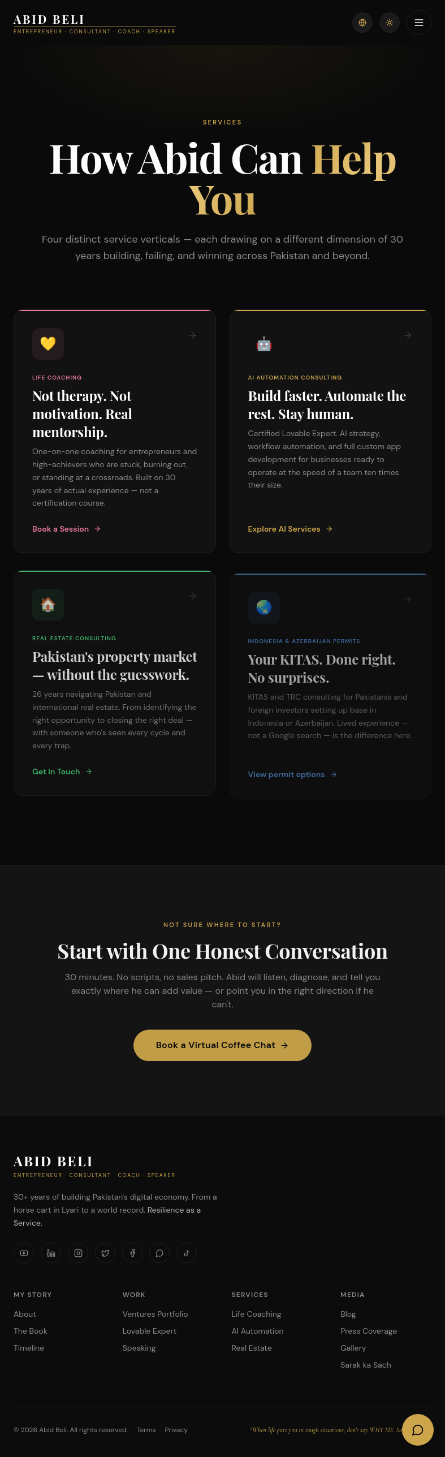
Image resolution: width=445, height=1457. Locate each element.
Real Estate (252, 1348)
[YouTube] (24, 1253)
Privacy (176, 1429)
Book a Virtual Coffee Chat (223, 1051)
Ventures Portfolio (155, 1314)
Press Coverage (368, 1331)
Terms (146, 1429)
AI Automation (258, 1331)
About (25, 1314)
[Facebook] (132, 1253)
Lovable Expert (149, 1331)
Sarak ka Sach (365, 1365)
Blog (348, 1314)
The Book (30, 1331)
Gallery (353, 1348)
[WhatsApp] (159, 1253)
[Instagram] (78, 1253)
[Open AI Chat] (418, 1430)
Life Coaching (257, 1314)
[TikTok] (186, 1253)
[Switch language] (362, 22)
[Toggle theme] (389, 22)
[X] (105, 1253)
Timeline (29, 1348)
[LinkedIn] (51, 1253)
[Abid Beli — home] (95, 23)
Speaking (139, 1348)
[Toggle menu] (419, 22)
